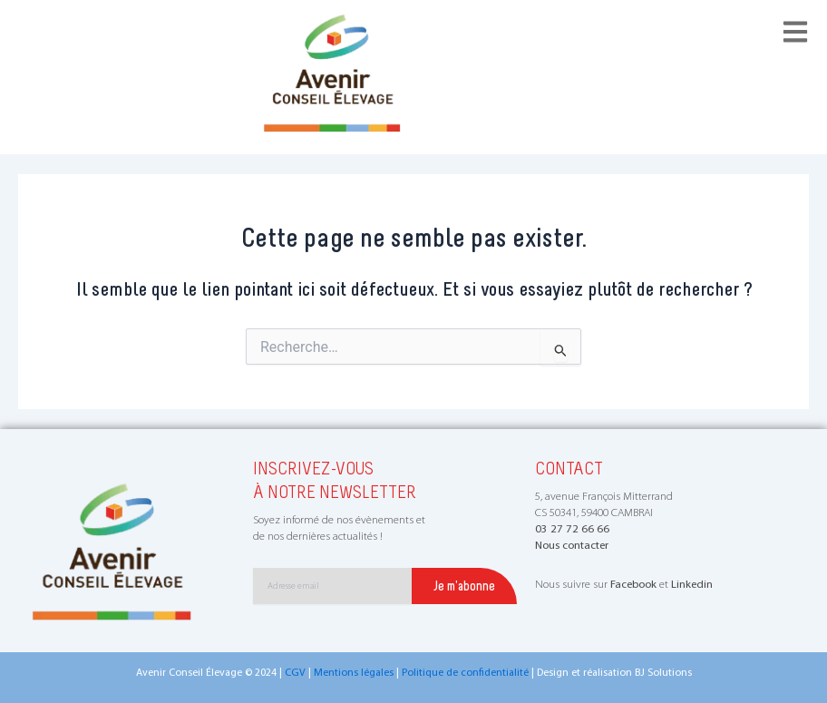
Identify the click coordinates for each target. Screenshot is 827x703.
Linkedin (692, 585)
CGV (295, 673)
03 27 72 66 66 (572, 529)
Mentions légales (354, 673)
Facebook (633, 585)
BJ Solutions (663, 673)
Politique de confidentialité (465, 673)
